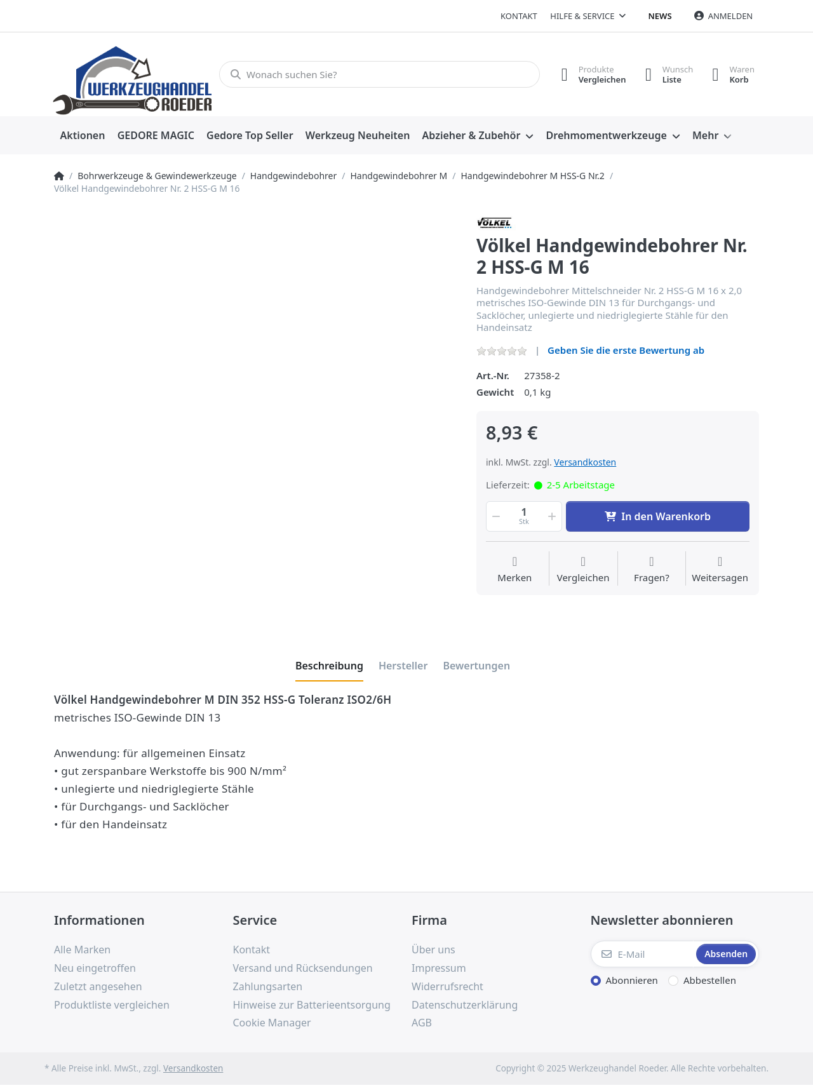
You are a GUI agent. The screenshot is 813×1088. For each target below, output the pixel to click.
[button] (495, 516)
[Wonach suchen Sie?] (379, 74)
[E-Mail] (642, 954)
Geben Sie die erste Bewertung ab (626, 350)
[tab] (329, 666)
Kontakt (519, 16)
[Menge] (524, 516)
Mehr (705, 135)
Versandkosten (585, 462)
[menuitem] (82, 136)
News (660, 16)
